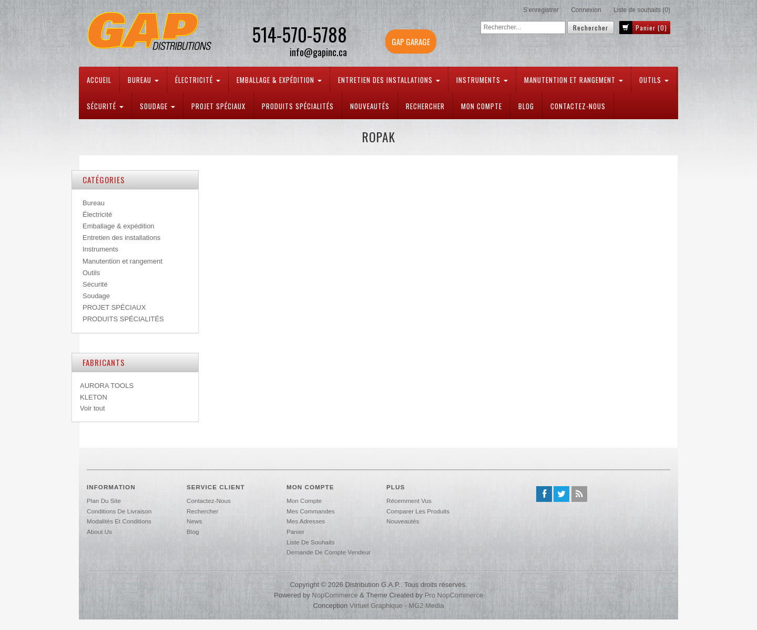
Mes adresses (306, 521)
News (194, 521)
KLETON (93, 397)
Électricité (197, 80)
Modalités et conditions (119, 521)
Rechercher (425, 106)
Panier (295, 531)
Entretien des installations (389, 80)
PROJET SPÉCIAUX (218, 106)
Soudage (157, 106)
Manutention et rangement (573, 80)
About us (99, 531)
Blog (526, 106)
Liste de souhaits (311, 542)
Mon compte (481, 106)
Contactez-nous (578, 106)
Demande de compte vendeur (329, 552)
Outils (654, 80)
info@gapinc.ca (318, 52)
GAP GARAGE (411, 41)
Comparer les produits (417, 511)
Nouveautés (370, 106)
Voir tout (92, 408)
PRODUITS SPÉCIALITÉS (298, 106)
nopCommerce (334, 595)
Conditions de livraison (119, 511)
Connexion (586, 10)
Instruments (482, 80)
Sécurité (105, 106)
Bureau (143, 80)
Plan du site (104, 500)
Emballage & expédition (279, 80)
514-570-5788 (299, 34)
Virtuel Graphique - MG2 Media (397, 606)
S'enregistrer (541, 10)
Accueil (99, 80)
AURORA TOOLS (107, 386)
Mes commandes (311, 511)
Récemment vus (409, 500)
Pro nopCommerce (454, 595)
